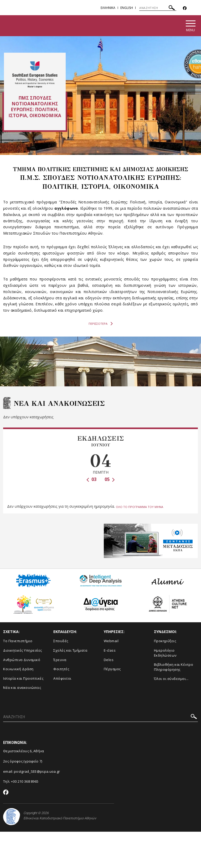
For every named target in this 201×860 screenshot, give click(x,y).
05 (110, 480)
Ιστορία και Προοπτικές (23, 678)
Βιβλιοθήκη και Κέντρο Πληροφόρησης (173, 667)
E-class (110, 650)
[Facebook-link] (185, 8)
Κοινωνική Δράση (18, 669)
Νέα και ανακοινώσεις (22, 687)
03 (91, 480)
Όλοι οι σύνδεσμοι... (171, 679)
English (126, 8)
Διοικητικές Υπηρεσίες (22, 650)
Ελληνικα (108, 8)
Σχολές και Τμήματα (70, 650)
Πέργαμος (112, 669)
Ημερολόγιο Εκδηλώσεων (165, 653)
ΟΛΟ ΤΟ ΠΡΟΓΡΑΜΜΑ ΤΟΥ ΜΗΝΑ (139, 507)
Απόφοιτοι (62, 678)
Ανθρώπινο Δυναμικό (21, 660)
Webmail (111, 641)
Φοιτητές (61, 669)
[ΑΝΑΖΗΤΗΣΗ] (157, 8)
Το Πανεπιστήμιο (18, 641)
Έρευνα (59, 660)
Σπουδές (60, 641)
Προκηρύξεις (165, 641)
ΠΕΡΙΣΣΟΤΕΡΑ (101, 324)
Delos (109, 660)
